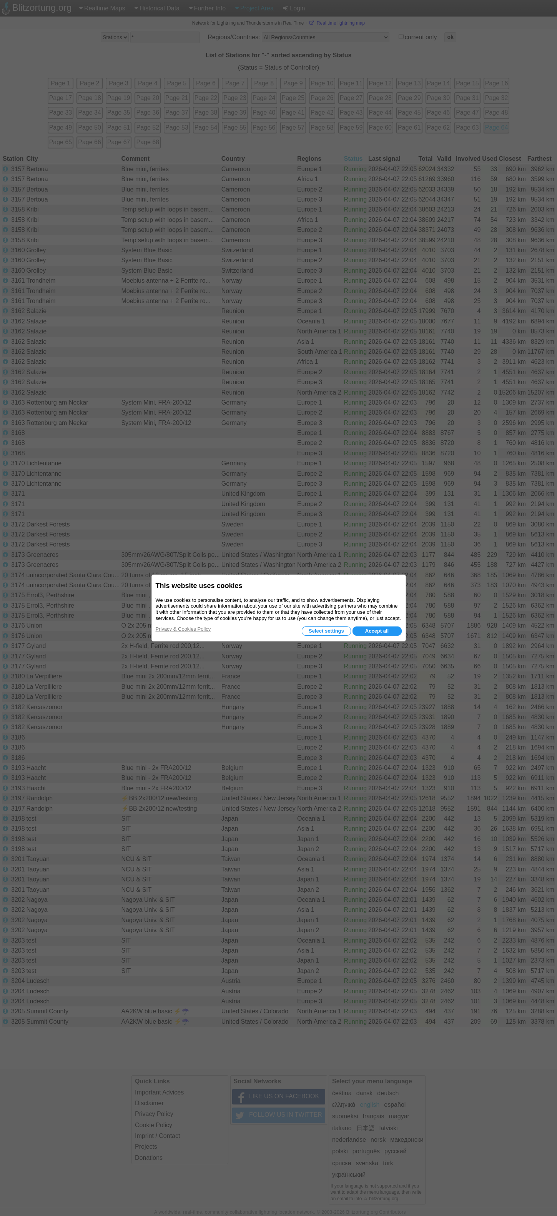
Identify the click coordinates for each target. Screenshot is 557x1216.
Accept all (377, 631)
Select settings (326, 631)
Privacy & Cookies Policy (183, 629)
